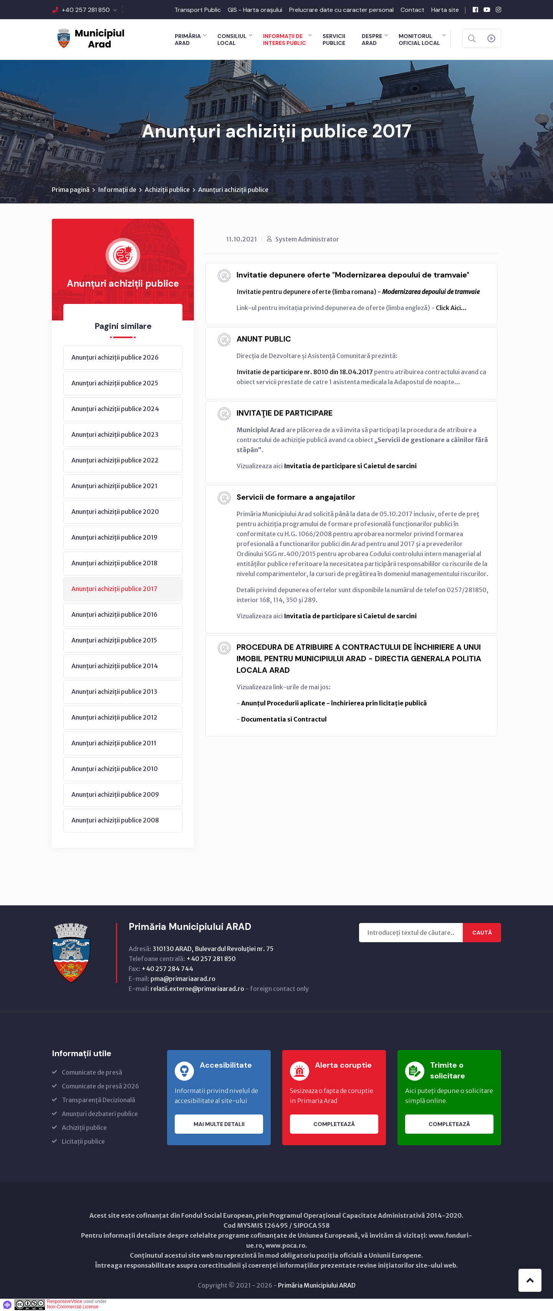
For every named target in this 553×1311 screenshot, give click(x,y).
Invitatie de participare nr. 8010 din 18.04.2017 (305, 372)
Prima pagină (70, 190)
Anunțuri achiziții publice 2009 (115, 795)
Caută (482, 933)
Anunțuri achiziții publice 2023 (115, 435)
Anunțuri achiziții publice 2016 (114, 615)
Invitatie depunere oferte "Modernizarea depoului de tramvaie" (353, 275)
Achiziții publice (167, 190)
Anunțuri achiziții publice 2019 (114, 538)
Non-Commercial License (73, 1307)
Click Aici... (451, 308)
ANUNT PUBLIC (264, 339)
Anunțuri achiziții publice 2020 (115, 512)
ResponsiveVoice (64, 1301)
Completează (334, 1124)
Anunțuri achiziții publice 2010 (114, 769)
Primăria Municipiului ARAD (317, 1286)
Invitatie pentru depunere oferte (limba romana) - (358, 292)
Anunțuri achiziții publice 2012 (114, 718)
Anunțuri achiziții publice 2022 (115, 460)
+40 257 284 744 (167, 969)
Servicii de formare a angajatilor (296, 497)
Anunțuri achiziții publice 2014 (114, 666)
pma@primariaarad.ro (183, 979)
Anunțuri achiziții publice (233, 190)
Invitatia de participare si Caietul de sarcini (350, 466)
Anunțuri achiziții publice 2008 (115, 820)
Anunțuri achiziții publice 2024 (115, 409)
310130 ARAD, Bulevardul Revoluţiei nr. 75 (212, 949)
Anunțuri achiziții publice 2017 (114, 589)
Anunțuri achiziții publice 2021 (114, 486)
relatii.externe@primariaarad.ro (197, 989)
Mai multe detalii (219, 1124)
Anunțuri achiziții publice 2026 (115, 358)
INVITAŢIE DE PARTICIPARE (285, 413)
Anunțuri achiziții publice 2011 (113, 743)
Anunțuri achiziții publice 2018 (114, 563)
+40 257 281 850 (86, 10)
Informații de (117, 190)
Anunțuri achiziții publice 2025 (114, 383)
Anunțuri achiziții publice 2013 (114, 692)
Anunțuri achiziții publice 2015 (114, 640)
